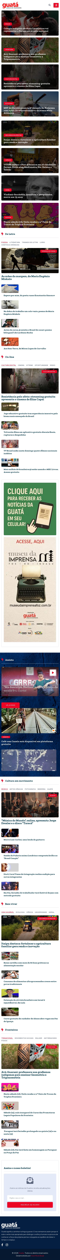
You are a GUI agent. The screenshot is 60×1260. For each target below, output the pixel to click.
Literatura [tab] (14, 242)
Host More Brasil (37, 1256)
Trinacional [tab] (7, 1038)
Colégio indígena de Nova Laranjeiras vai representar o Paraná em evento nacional (26, 29)
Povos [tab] (4, 1041)
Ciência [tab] (29, 912)
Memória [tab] (41, 789)
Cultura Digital (11, 79)
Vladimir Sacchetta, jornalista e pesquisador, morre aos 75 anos (28, 195)
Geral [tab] (51, 912)
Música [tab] (4, 789)
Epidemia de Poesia (48, 251)
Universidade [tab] (41, 912)
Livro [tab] (42, 242)
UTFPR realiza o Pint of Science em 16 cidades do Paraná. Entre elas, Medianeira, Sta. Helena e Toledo (30, 167)
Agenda (8, 217)
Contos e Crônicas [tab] (10, 245)
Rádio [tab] (52, 365)
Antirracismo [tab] (50, 1038)
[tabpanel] (30, 300)
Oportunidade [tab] (41, 365)
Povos (7, 24)
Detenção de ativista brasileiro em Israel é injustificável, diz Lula (24, 1001)
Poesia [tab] (4, 242)
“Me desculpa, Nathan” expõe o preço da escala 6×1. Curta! (31, 688)
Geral (7, 190)
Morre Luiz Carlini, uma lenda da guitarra (24, 839)
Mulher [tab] (38, 1038)
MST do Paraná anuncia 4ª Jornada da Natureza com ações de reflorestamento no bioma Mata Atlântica (29, 110)
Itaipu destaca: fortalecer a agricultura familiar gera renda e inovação (30, 141)
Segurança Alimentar (13, 135)
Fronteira (9, 49)
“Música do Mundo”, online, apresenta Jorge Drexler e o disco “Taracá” (28, 822)
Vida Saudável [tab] (7, 912)
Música (52, 795)
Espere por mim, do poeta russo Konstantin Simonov (29, 295)
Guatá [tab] (50, 789)
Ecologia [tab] (20, 912)
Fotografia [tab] (30, 789)
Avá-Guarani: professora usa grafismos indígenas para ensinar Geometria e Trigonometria (25, 56)
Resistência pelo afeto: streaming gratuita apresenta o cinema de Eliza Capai (27, 84)
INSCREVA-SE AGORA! (30, 1205)
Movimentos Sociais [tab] (24, 1038)
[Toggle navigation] (56, 5)
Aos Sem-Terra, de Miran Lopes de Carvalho (25, 348)
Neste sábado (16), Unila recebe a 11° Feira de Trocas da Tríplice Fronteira (27, 223)
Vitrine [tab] (29, 365)
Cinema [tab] (21, 365)
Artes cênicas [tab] (16, 789)
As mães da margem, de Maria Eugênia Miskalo (25, 278)
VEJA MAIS (10, 705)
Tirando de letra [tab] (30, 242)
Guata (21, 1253)
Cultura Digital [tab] (8, 365)
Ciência (8, 160)
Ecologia (8, 103)
